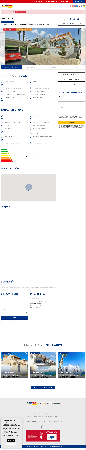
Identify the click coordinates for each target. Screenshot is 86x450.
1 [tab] (41, 384)
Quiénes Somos (27, 6)
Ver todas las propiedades (43, 389)
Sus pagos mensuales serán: (8, 322)
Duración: (3, 310)
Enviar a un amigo (71, 80)
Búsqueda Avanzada (21, 12)
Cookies (46, 448)
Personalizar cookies (11, 444)
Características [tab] (11, 68)
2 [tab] (43, 384)
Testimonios (54, 6)
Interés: (3, 304)
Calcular (14, 318)
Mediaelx (60, 448)
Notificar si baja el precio (71, 23)
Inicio (20, 6)
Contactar (62, 6)
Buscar (78, 1)
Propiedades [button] (38, 6)
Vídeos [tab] (53, 68)
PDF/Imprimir (71, 86)
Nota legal (35, 448)
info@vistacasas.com (38, 1)
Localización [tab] (32, 68)
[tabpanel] (14, 366)
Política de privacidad (71, 117)
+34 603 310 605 (64, 1)
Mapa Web (51, 448)
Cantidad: (3, 299)
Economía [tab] (74, 68)
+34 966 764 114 (51, 1)
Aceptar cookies (11, 440)
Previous (1, 47)
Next (84, 47)
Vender (47, 6)
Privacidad (40, 448)
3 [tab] (45, 384)
